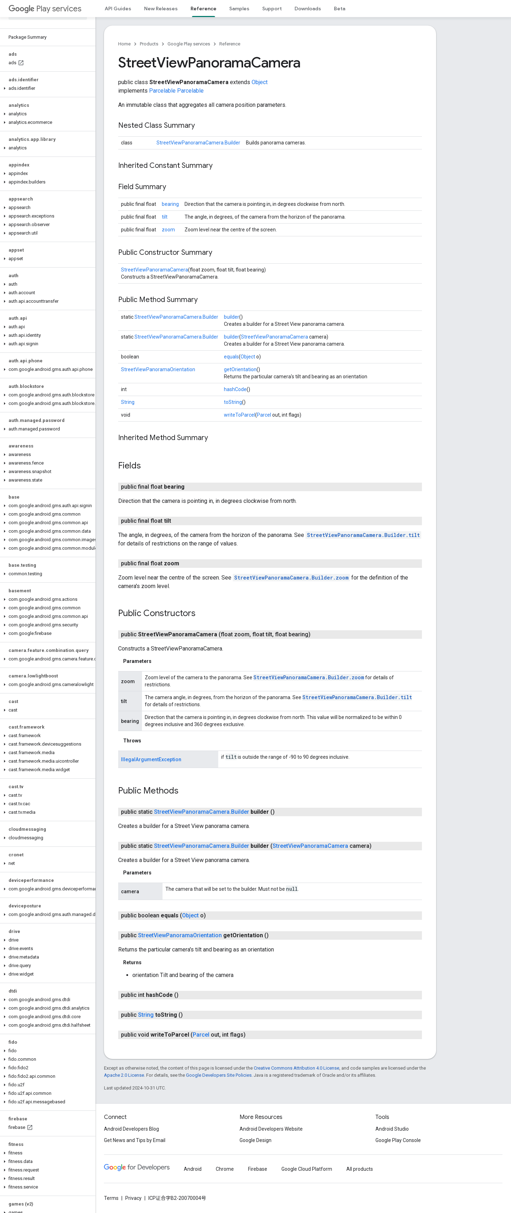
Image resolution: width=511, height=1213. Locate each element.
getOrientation (240, 369)
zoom (168, 229)
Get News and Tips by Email (134, 1140)
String (127, 402)
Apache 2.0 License (124, 1075)
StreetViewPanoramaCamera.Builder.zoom (291, 577)
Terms (111, 1198)
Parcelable (162, 90)
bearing (170, 204)
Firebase (257, 1169)
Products (149, 43)
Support (272, 8)
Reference (229, 43)
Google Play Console (398, 1140)
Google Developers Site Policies (219, 1075)
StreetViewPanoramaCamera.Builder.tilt (363, 535)
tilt (164, 217)
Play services (45, 8)
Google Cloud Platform (306, 1169)
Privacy (133, 1198)
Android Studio (392, 1129)
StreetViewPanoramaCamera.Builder (198, 143)
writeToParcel (239, 415)
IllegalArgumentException (151, 759)
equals (231, 356)
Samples (239, 8)
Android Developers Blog (131, 1129)
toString (233, 402)
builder (231, 317)
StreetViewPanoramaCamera (154, 270)
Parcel (264, 415)
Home (124, 43)
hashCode (235, 389)
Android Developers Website (271, 1129)
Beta (339, 8)
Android (193, 1169)
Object (260, 82)
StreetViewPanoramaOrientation (158, 369)
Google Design (255, 1140)
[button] (46, 88)
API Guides (118, 8)
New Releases (161, 8)
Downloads (308, 8)
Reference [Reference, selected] (203, 8)
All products (359, 1169)
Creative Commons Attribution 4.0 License (296, 1068)
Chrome (225, 1169)
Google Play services (188, 43)
